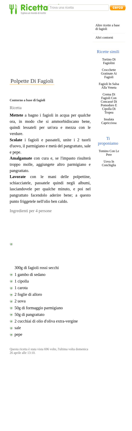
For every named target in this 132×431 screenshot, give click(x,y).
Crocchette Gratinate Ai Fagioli (109, 73)
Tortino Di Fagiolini (109, 61)
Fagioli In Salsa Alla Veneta (109, 85)
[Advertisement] (64, 46)
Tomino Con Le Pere (109, 152)
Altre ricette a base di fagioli (108, 27)
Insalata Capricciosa (109, 121)
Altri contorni (104, 37)
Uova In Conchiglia (109, 163)
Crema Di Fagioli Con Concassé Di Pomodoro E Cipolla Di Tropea (109, 103)
